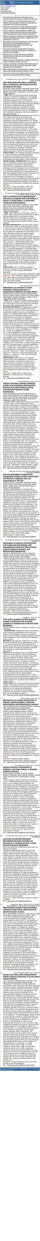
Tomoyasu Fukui (24, 486)
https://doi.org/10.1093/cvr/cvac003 (18, 190)
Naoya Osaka (27, 484)
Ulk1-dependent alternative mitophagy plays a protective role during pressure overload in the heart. (20, 18)
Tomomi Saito (17, 484)
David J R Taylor (15, 555)
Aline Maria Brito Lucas (28, 393)
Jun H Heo (6, 847)
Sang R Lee (14, 847)
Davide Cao (25, 204)
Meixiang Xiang (27, 982)
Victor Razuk (7, 204)
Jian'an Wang (18, 982)
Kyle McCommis (6, 11)
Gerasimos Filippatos (19, 297)
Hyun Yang (31, 847)
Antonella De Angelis (20, 773)
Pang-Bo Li (25, 627)
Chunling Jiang (16, 915)
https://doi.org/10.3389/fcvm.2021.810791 (21, 832)
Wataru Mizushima (28, 90)
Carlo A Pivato (7, 206)
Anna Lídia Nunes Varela (19, 398)
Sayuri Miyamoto (24, 397)
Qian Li (29, 915)
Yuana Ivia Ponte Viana (30, 395)
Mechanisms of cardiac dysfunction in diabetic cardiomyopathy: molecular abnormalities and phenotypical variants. (18, 56)
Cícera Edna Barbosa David (11, 393)
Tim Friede (30, 295)
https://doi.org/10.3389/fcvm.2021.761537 (21, 1065)
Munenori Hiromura (9, 482)
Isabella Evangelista (26, 706)
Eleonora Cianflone (28, 775)
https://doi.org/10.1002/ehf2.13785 (18, 378)
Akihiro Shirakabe (16, 88)
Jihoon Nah (6, 88)
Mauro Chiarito (16, 204)
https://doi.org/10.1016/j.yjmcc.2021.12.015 (21, 969)
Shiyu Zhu (29, 980)
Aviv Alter (21, 208)
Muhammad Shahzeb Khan (28, 293)
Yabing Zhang (12, 913)
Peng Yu (18, 627)
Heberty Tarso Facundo (18, 400)
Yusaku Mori (19, 482)
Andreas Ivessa (17, 90)
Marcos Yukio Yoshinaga (10, 397)
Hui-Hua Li (32, 627)
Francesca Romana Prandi (11, 706)
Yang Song (6, 553)
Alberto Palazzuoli (12, 708)
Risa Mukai (25, 88)
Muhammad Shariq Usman (11, 293)
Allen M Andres (25, 556)
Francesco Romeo (24, 708)
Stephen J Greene (20, 295)
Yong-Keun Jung (32, 92)
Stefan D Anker (12, 298)
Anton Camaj (17, 206)
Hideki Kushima (8, 484)
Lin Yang (27, 913)
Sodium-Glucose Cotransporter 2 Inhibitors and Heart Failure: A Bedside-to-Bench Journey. (20, 60)
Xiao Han (12, 627)
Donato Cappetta (8, 773)
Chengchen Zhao (20, 980)
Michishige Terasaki (30, 482)
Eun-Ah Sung (7, 90)
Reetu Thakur (24, 555)
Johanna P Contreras (21, 209)
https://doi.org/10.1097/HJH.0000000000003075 (23, 695)
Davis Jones (13, 208)
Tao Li (33, 915)
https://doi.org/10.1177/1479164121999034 (21, 536)
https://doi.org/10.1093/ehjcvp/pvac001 (20, 282)
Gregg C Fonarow (8, 295)
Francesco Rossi (13, 776)
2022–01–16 (10, 6)
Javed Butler (21, 298)
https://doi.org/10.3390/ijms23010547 (19, 901)
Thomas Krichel (23, 1068)
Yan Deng (20, 913)
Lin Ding (8, 915)
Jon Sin (24, 553)
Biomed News (11, 2)
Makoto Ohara (13, 486)
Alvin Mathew (29, 208)
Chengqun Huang (16, 553)
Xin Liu (5, 913)
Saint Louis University (8, 13)
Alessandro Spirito (8, 209)
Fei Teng (5, 627)
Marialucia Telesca (15, 775)
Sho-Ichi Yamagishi (14, 487)
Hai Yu (24, 915)
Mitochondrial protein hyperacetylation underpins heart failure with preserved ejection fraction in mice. (21, 70)
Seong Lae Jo (22, 847)
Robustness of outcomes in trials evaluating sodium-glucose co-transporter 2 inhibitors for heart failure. (20, 27)
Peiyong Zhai (34, 88)
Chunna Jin (10, 980)
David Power (25, 206)
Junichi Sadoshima (9, 93)
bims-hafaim (3, 2)
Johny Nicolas (34, 204)
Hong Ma (10, 982)
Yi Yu (4, 980)
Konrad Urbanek (24, 776)
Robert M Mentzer (14, 556)
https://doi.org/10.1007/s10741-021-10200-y (21, 762)
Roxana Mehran (13, 211)
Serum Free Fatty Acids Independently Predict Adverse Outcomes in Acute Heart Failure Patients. (21, 74)
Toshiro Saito (13, 92)
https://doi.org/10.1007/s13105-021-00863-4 (21, 468)
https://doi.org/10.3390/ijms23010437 (19, 614)
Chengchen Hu (22, 92)
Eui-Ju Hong (13, 848)
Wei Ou (32, 913)
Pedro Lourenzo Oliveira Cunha (12, 395)
